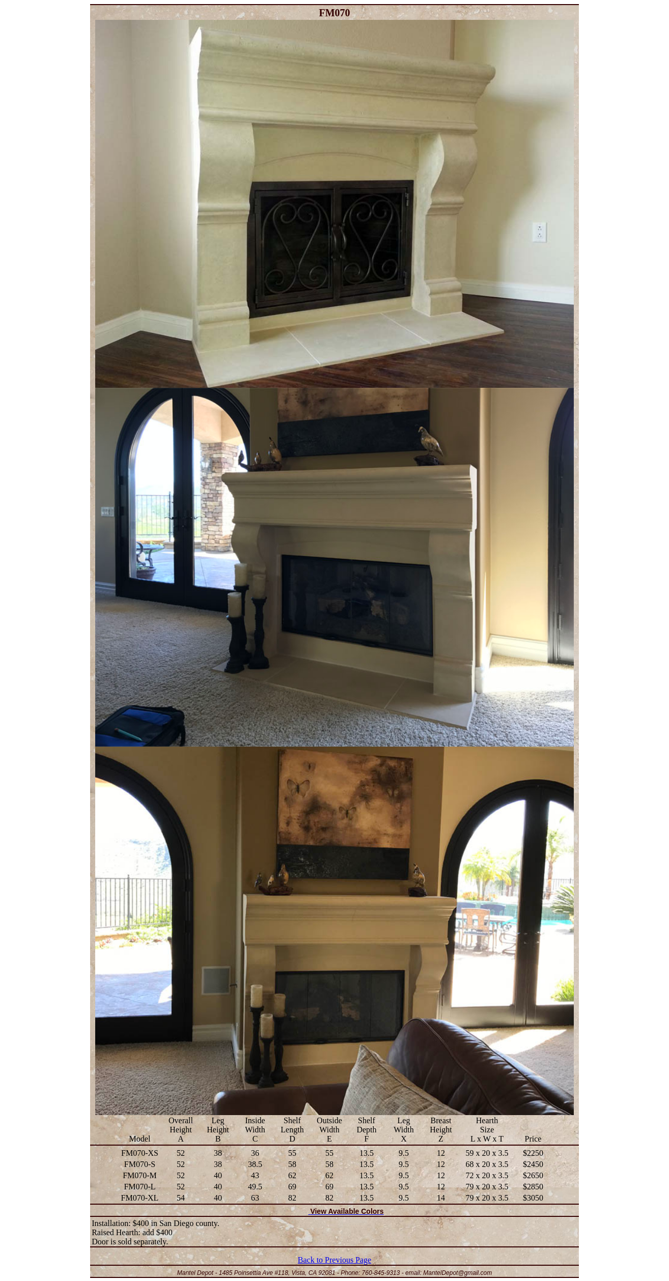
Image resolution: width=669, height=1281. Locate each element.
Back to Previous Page (334, 1260)
